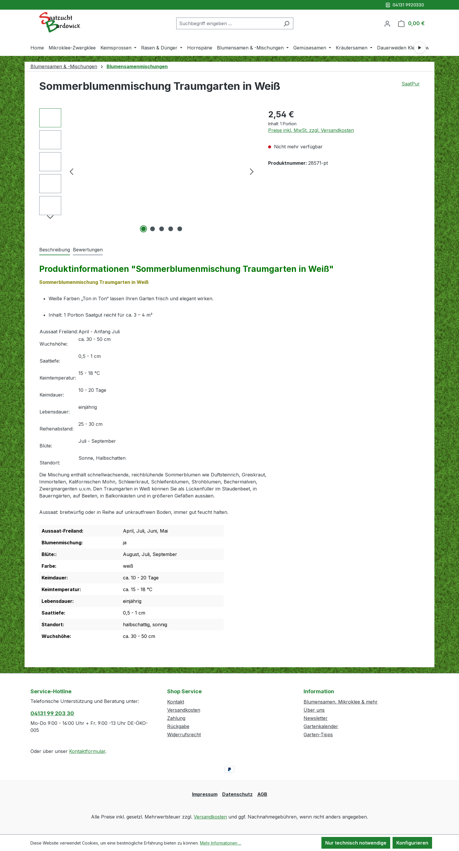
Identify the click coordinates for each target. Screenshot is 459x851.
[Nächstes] (251, 171)
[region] (147, 171)
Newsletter (316, 718)
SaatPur (411, 84)
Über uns (314, 710)
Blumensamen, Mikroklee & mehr (341, 702)
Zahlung (176, 718)
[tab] (54, 250)
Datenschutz (237, 794)
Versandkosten (183, 710)
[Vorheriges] (71, 171)
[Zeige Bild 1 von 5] (143, 229)
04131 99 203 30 (52, 713)
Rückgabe (178, 726)
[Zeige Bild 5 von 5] (179, 229)
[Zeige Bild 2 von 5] (152, 229)
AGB (262, 794)
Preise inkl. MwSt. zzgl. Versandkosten (311, 130)
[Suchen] (286, 23)
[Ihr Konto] (387, 23)
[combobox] (228, 23)
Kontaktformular (87, 751)
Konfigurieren (412, 843)
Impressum (204, 794)
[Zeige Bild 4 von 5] (170, 229)
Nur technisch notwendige (355, 843)
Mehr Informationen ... (220, 842)
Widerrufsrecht (184, 734)
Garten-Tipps (318, 734)
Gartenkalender (321, 726)
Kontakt (175, 702)
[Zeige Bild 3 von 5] (161, 229)
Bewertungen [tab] (88, 250)
